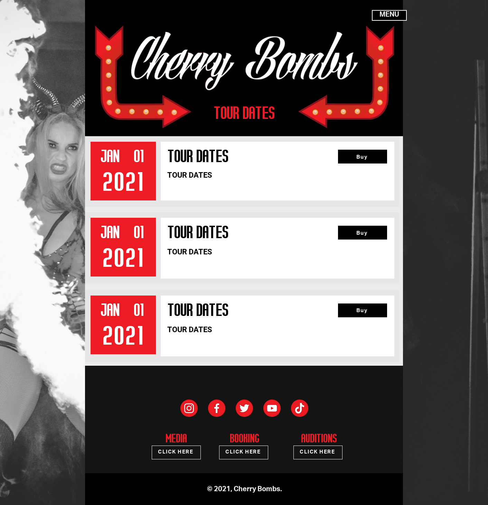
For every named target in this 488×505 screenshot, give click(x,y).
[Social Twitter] (244, 408)
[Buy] (362, 156)
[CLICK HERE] (176, 452)
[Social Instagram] (189, 408)
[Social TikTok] (299, 408)
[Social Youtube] (272, 408)
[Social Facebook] (216, 408)
